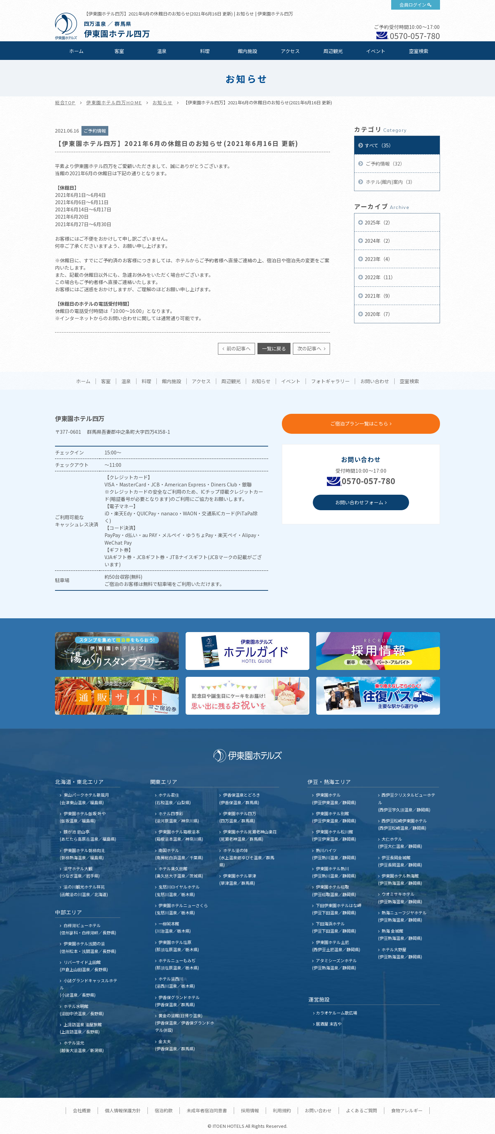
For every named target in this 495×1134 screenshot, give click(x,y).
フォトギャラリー (330, 381)
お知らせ (163, 102)
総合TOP (65, 102)
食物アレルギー (406, 1110)
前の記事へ (238, 348)
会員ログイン (412, 4)
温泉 (162, 51)
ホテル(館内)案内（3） (390, 181)
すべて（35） (379, 145)
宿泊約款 (164, 1110)
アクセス (290, 51)
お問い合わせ (374, 381)
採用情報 (250, 1110)
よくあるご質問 (361, 1110)
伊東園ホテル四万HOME (114, 102)
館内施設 (247, 51)
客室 (119, 51)
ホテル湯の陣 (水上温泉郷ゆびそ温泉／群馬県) (246, 857)
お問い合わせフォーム (359, 502)
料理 (205, 51)
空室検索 (418, 51)
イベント (375, 51)
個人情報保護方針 (123, 1110)
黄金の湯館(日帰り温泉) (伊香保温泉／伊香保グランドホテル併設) (184, 1022)
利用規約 (282, 1110)
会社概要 (82, 1110)
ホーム (76, 51)
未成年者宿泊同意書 (207, 1110)
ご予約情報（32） (385, 163)
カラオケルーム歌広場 (336, 1013)
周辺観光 (333, 51)
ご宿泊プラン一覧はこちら (359, 423)
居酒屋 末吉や (329, 1024)
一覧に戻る (274, 348)
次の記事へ (309, 348)
